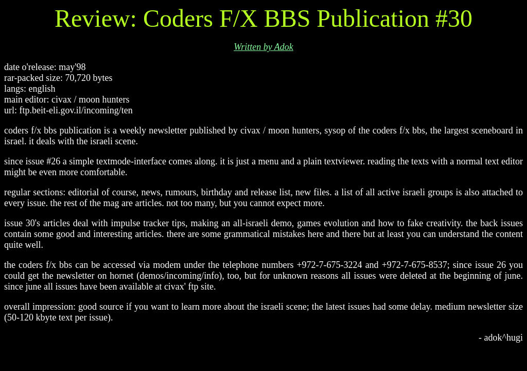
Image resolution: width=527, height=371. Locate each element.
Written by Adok (263, 47)
